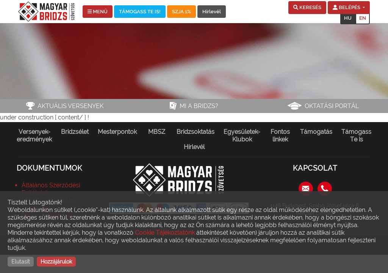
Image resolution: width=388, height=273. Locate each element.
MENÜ (98, 11)
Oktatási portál (332, 106)
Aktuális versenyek (70, 106)
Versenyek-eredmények (34, 135)
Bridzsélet (75, 131)
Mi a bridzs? (199, 106)
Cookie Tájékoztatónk (165, 232)
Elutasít (20, 262)
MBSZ (156, 131)
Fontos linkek (280, 135)
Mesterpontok (117, 131)
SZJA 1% (181, 11)
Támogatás (316, 131)
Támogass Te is (356, 135)
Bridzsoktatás (195, 131)
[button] (307, 7)
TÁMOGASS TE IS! (140, 11)
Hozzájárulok (56, 262)
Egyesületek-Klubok (242, 135)
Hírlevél (211, 11)
